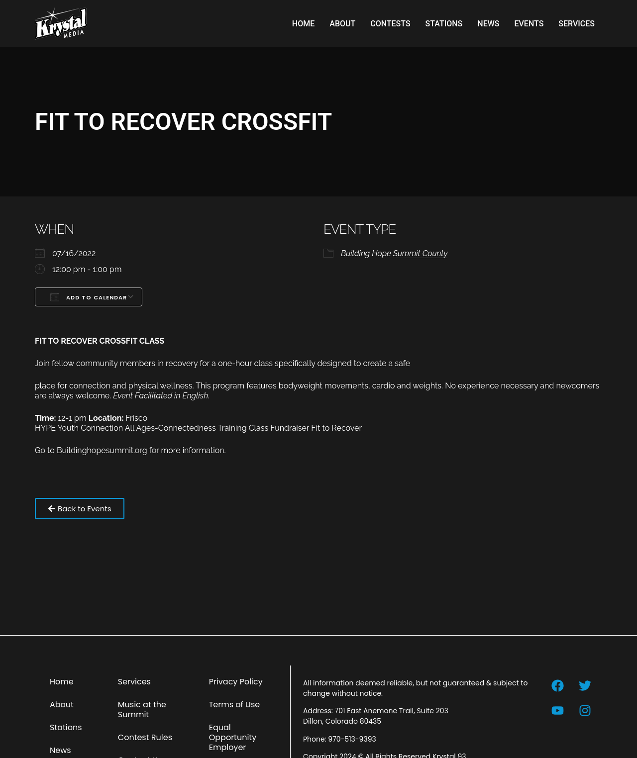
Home (303, 23)
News (488, 23)
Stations (444, 23)
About (342, 23)
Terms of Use (234, 704)
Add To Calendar (88, 296)
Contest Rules (145, 737)
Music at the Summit (142, 709)
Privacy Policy (236, 681)
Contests (390, 23)
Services (576, 23)
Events (528, 23)
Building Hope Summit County (394, 253)
